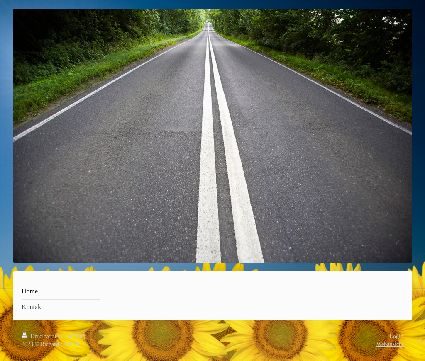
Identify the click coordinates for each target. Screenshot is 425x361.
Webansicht (389, 344)
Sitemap (75, 336)
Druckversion (43, 336)
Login (396, 336)
